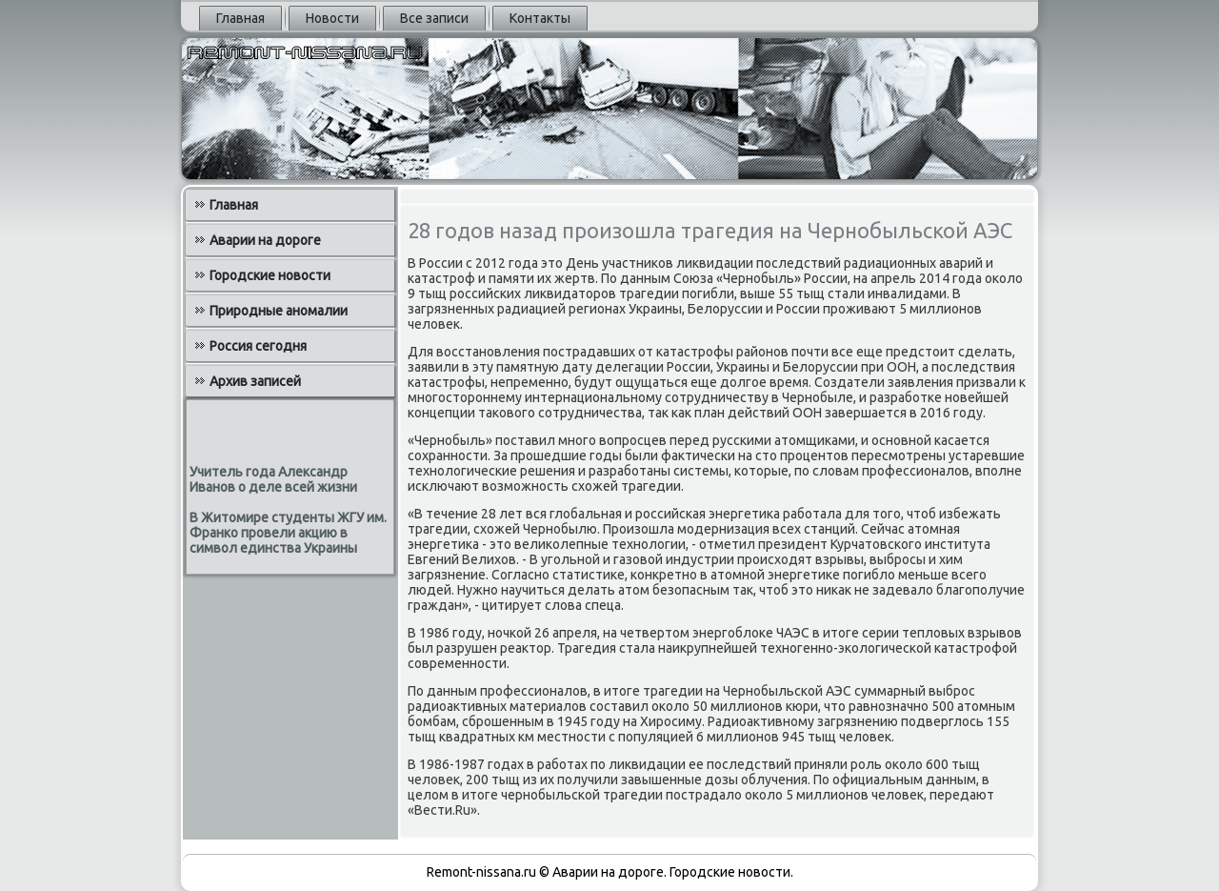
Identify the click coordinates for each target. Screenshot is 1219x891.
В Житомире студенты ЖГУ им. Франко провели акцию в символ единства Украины (288, 533)
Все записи (434, 18)
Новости (332, 18)
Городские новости (270, 275)
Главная (240, 18)
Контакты (540, 18)
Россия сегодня (258, 346)
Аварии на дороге (265, 240)
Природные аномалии (279, 310)
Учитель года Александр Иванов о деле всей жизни (273, 479)
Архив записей (255, 381)
